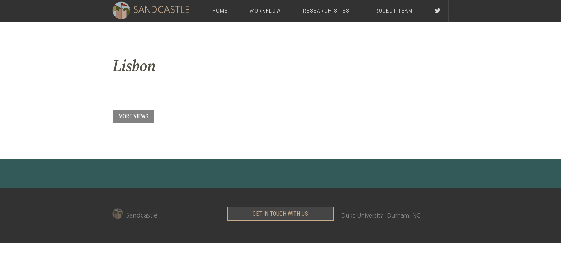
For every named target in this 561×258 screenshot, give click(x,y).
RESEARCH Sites (326, 11)
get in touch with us (280, 213)
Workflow (265, 11)
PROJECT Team (392, 11)
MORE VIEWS (133, 116)
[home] (156, 9)
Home (220, 11)
